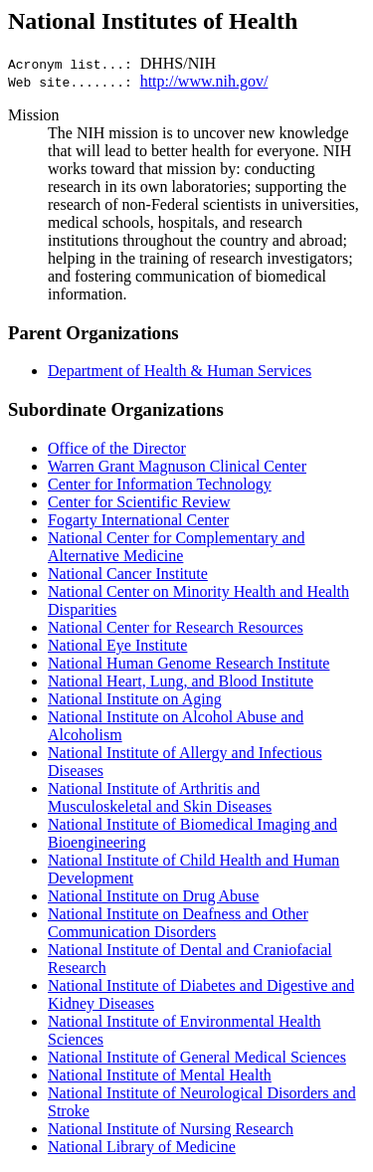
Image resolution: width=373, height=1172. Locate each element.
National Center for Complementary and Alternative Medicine (176, 546)
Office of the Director (117, 448)
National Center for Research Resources (175, 627)
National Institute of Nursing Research (170, 1128)
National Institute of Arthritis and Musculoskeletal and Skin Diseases (160, 797)
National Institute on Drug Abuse (153, 895)
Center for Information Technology (160, 484)
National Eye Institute (117, 645)
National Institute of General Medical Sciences (197, 1057)
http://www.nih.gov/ (204, 81)
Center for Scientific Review (139, 501)
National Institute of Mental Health (160, 1075)
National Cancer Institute (128, 573)
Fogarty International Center (138, 519)
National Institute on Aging (135, 698)
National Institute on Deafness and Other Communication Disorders (178, 922)
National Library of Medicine (142, 1146)
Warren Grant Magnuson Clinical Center (177, 466)
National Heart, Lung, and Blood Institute (180, 681)
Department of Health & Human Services (179, 370)
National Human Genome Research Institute (188, 663)
